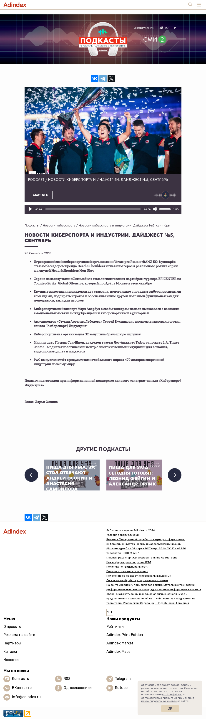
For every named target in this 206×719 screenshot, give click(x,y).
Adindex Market (119, 643)
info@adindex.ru (26, 697)
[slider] (93, 209)
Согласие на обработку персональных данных (137, 580)
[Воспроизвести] (30, 209)
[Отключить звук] (155, 209)
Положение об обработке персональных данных (138, 575)
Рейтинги (115, 626)
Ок (170, 708)
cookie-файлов (172, 694)
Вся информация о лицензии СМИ (128, 562)
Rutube (121, 688)
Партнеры (12, 643)
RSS (67, 678)
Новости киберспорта (59, 225)
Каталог (10, 651)
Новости (11, 660)
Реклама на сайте (19, 635)
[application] (103, 209)
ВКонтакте (22, 688)
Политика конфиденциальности (127, 566)
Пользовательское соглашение (127, 571)
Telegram (123, 678)
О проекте (12, 626)
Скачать (40, 195)
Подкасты (32, 225)
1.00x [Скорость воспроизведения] (176, 209)
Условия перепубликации (123, 534)
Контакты (21, 678)
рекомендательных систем (159, 701)
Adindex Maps (118, 651)
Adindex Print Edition (124, 635)
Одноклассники (78, 688)
